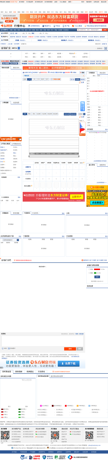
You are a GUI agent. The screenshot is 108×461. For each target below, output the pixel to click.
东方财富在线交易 (28, 434)
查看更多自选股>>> (14, 98)
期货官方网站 (101, 436)
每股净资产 (3, 150)
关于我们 (14, 452)
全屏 (82, 82)
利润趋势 (4, 177)
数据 (31, 12)
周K (29, 114)
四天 (42, 79)
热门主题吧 (100, 260)
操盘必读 (30, 61)
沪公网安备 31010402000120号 (56, 448)
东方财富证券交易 (28, 436)
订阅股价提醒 (55, 79)
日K (25, 114)
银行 (61, 12)
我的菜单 (88, 2)
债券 (78, 12)
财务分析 (74, 61)
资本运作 (86, 61)
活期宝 (63, 436)
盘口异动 (92, 165)
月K (34, 114)
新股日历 (18, 37)
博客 (96, 12)
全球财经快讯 (35, 26)
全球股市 (4, 33)
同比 (14, 153)
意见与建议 (40, 437)
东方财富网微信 (41, 434)
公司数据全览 (16, 144)
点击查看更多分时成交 (100, 161)
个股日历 (26, 75)
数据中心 (48, 26)
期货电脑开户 (101, 434)
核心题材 (49, 61)
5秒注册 (81, 334)
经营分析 (43, 61)
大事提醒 (5, 102)
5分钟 (38, 114)
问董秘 (74, 72)
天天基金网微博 (75, 432)
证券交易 (96, 2)
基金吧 (91, 12)
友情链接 (93, 452)
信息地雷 (16, 102)
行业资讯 (35, 213)
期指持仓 (96, 37)
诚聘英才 (59, 452)
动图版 (78, 79)
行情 (27, 12)
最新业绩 (80, 63)
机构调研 (67, 72)
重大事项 (98, 63)
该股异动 (103, 165)
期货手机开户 (101, 431)
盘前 (24, 79)
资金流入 (22, 40)
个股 (22, 30)
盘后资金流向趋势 (57, 376)
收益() (2, 147)
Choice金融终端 (16, 441)
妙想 (56, 2)
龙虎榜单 (78, 37)
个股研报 (48, 37)
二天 (33, 79)
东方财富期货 (89, 429)
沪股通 (17, 40)
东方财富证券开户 (28, 431)
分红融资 (80, 61)
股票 (10, 12)
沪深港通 (4, 40)
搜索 (105, 12)
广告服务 (32, 452)
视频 (82, 12)
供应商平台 (42, 452)
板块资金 (42, 37)
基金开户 (64, 431)
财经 (2, 12)
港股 (44, 12)
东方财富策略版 (16, 436)
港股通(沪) (64, 40)
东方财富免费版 (16, 431)
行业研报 (54, 37)
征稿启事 (85, 452)
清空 (79, 349)
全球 (35, 12)
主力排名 (37, 37)
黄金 (57, 12)
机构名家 (90, 286)
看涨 (91, 269)
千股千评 (66, 37)
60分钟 (55, 114)
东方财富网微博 (41, 432)
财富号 (101, 12)
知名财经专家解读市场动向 (62, 371)
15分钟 (44, 114)
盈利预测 (60, 37)
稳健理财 (64, 441)
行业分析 (92, 61)
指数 (11, 30)
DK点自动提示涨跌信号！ (97, 91)
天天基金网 (29, 2)
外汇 (52, 12)
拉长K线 (66, 114)
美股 (40, 12)
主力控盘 (37, 63)
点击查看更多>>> (102, 182)
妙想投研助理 (15, 439)
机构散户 (43, 63)
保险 (73, 12)
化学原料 (16, 44)
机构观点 (30, 371)
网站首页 (2, 2)
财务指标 (18, 371)
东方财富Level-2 (16, 434)
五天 (47, 79)
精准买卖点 (44, 72)
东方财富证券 (39, 2)
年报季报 (72, 37)
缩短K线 (73, 114)
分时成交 (90, 129)
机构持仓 (86, 63)
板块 (26, 30)
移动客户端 (13, 2)
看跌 (91, 273)
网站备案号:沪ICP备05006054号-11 (37, 448)
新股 (14, 12)
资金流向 (24, 37)
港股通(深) (91, 40)
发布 (70, 349)
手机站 (58, 26)
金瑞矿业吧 (27, 72)
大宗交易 (90, 37)
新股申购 (12, 37)
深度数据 (55, 63)
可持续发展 (23, 452)
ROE (2, 161)
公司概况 (37, 61)
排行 (30, 30)
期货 (48, 12)
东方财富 (4, 429)
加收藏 (8, 2)
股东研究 (55, 61)
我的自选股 (5, 67)
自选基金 (66, 30)
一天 (29, 79)
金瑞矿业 (28, 167)
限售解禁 (84, 37)
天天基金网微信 (75, 434)
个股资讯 (27, 213)
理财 (69, 12)
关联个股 (98, 61)
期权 (23, 12)
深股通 (39, 40)
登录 (76, 334)
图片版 (73, 79)
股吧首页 (85, 260)
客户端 (67, 26)
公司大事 (61, 61)
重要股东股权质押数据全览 (24, 260)
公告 (67, 213)
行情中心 (4, 30)
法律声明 (68, 452)
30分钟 (49, 114)
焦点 (6, 12)
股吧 (86, 12)
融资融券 (102, 37)
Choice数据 (78, 26)
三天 (38, 79)
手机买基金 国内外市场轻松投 (97, 26)
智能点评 (67, 63)
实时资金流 (6, 371)
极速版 (83, 79)
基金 (65, 12)
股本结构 (67, 61)
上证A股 (10, 44)
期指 (19, 12)
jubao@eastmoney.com (94, 445)
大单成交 (52, 72)
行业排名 (41, 371)
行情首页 (3, 44)
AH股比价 (31, 37)
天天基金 (54, 429)
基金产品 (64, 439)
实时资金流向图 (43, 376)
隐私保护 (76, 452)
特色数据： (25, 63)
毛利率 (2, 159)
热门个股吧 (93, 260)
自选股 (60, 30)
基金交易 (64, 434)
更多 (104, 61)
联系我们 (51, 452)
